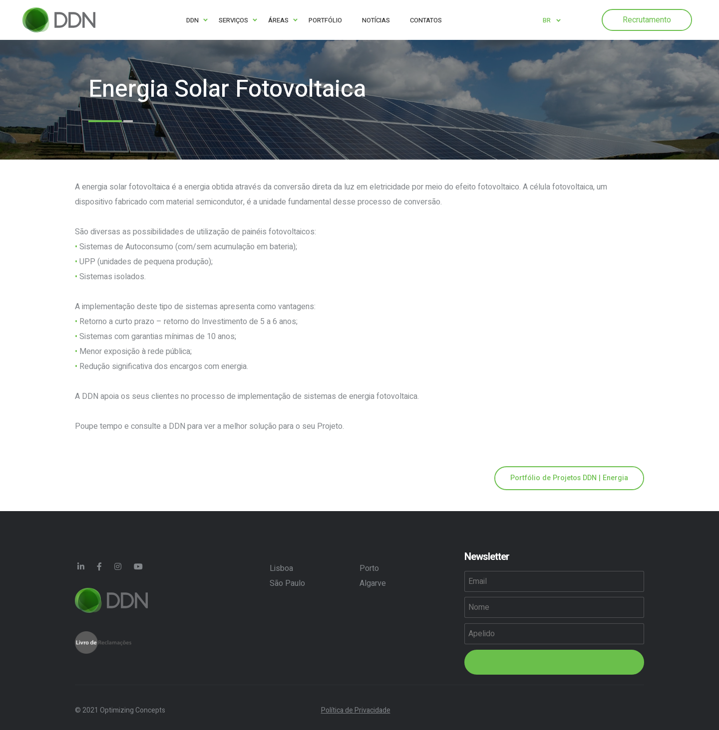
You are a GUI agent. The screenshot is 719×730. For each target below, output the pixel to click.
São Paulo (287, 583)
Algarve (373, 583)
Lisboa (281, 568)
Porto (369, 568)
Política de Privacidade (355, 710)
